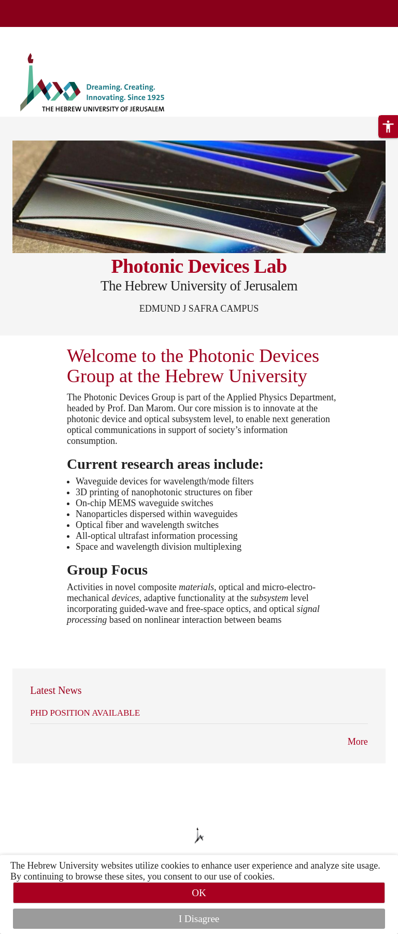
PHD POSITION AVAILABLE (85, 713)
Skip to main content (38, 33)
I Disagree (199, 918)
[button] (388, 126)
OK (199, 892)
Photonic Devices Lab (199, 266)
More (358, 741)
